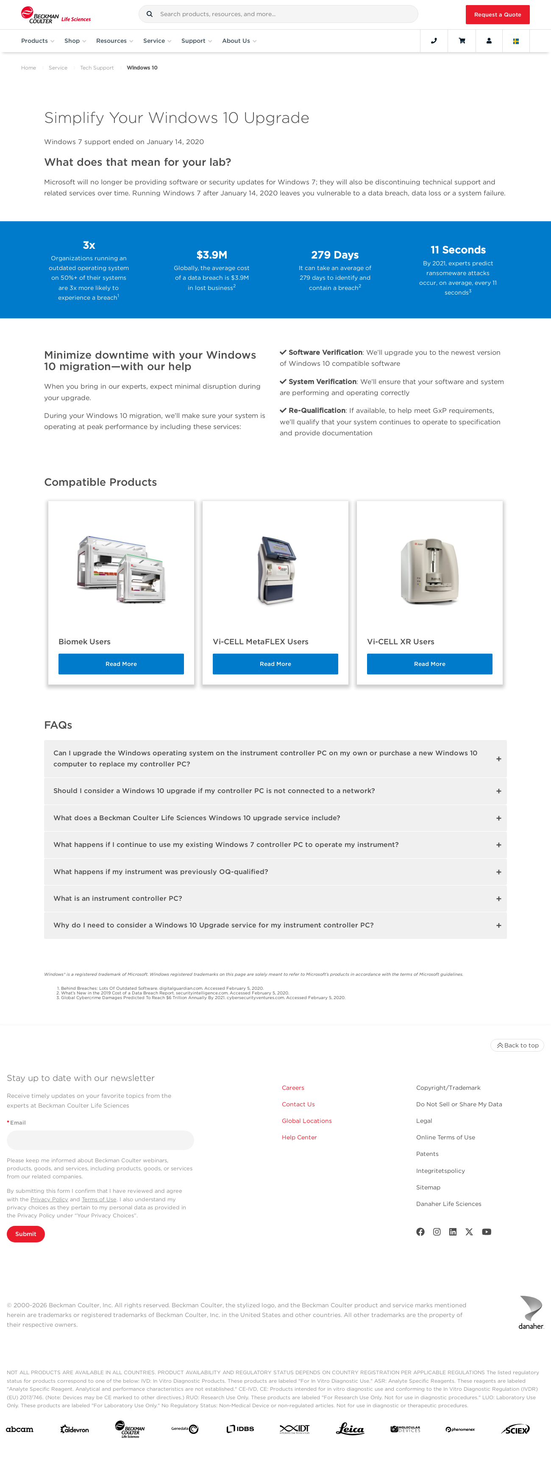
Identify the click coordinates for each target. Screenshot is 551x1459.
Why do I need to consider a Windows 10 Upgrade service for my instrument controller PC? (213, 925)
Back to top (517, 1045)
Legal (424, 1120)
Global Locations (307, 1120)
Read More (121, 663)
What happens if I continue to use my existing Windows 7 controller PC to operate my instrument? (226, 845)
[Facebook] (420, 1234)
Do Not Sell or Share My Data (459, 1104)
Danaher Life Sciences (448, 1203)
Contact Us (298, 1104)
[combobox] (278, 14)
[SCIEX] (515, 1431)
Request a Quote (497, 14)
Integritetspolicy (440, 1170)
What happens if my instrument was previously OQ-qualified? (160, 872)
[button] (149, 14)
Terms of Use (99, 1199)
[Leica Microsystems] (350, 1431)
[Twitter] (469, 1234)
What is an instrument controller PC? (117, 898)
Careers (293, 1087)
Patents (427, 1153)
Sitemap (428, 1187)
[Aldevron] (74, 1430)
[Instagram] (437, 1234)
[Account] (489, 41)
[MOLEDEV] (405, 1431)
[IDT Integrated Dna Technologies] (295, 1431)
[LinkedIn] (453, 1234)
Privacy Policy (49, 1199)
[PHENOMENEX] (460, 1431)
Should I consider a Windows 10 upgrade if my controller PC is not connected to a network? (214, 791)
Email (16, 1123)
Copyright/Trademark (448, 1087)
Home (28, 67)
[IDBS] (240, 1430)
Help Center (299, 1137)
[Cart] (462, 41)
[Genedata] (185, 1431)
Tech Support (97, 67)
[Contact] (434, 41)
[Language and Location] (516, 41)
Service (58, 67)
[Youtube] (487, 1234)
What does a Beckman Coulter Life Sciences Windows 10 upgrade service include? (196, 818)
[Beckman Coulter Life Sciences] (129, 1431)
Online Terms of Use (445, 1137)
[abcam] (19, 1431)
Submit (25, 1234)
